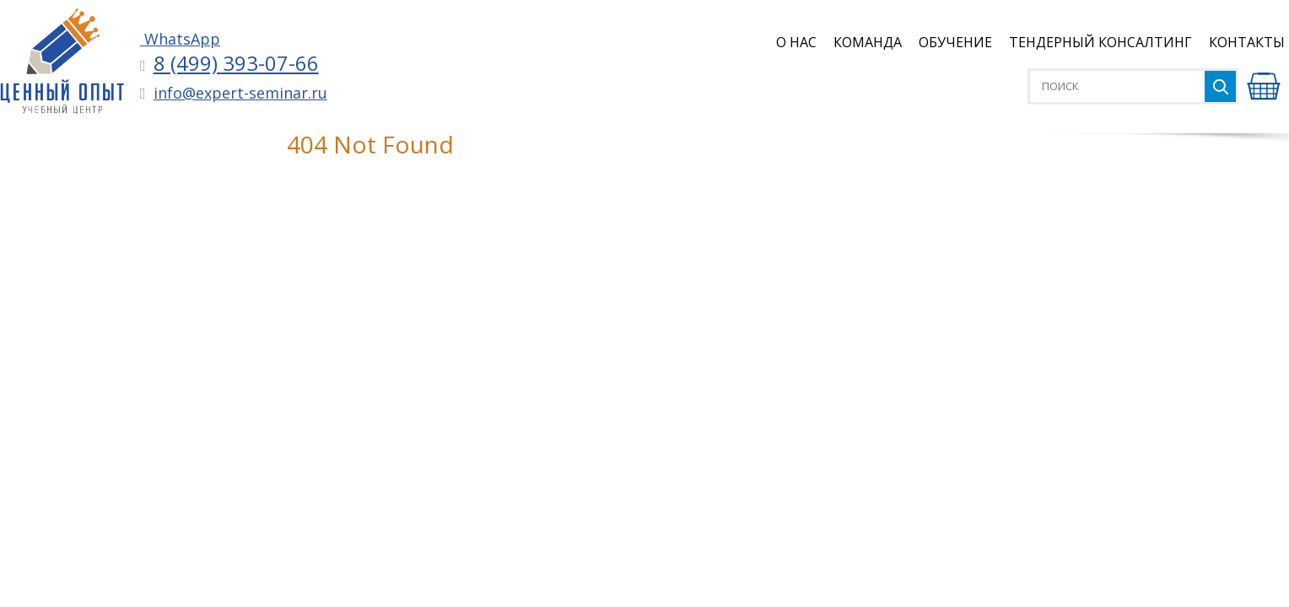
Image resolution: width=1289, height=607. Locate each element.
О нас (796, 42)
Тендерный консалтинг (1100, 42)
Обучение (955, 42)
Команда (867, 42)
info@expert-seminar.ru (240, 93)
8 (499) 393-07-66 (236, 63)
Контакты (1247, 42)
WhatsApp (180, 39)
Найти (1220, 86)
